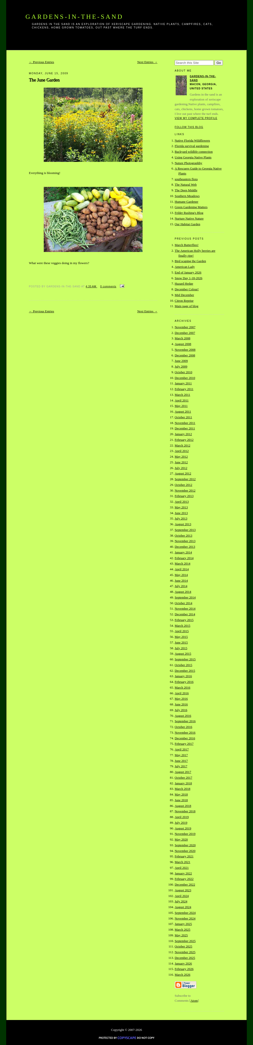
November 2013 (185, 541)
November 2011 (185, 423)
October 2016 (183, 727)
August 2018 (183, 806)
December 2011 (185, 428)
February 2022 (184, 879)
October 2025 (183, 946)
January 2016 (183, 676)
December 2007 (185, 333)
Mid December (184, 295)
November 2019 (185, 834)
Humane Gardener (186, 201)
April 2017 (182, 749)
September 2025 (185, 941)
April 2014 (182, 569)
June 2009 (181, 361)
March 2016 (182, 687)
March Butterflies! (186, 245)
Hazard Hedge (184, 283)
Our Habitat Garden (187, 224)
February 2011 (184, 389)
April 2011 (182, 400)
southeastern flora (186, 179)
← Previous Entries (41, 62)
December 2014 (185, 614)
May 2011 (181, 406)
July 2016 (181, 710)
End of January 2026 (188, 272)
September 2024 (185, 913)
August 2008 (183, 344)
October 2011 (183, 417)
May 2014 (181, 575)
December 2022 (185, 884)
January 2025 (183, 924)
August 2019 (183, 828)
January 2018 (183, 783)
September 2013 (185, 530)
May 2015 (181, 637)
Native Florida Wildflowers (192, 140)
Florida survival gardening (192, 146)
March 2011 (182, 395)
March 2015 (182, 625)
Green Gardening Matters (191, 207)
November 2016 (185, 732)
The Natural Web (186, 184)
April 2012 (182, 451)
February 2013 (184, 496)
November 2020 (185, 851)
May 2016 (181, 698)
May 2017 (181, 755)
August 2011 (183, 411)
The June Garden (44, 79)
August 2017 (183, 772)
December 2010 (185, 378)
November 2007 (185, 327)
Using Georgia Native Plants (193, 157)
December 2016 (185, 738)
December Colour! (187, 289)
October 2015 (183, 665)
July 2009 (181, 366)
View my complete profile (196, 118)
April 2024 (182, 896)
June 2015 (181, 642)
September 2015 (185, 659)
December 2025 (185, 958)
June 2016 (181, 704)
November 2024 (185, 918)
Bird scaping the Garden (190, 261)
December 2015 (185, 670)
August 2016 (183, 716)
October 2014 (183, 603)
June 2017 (181, 761)
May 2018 (181, 794)
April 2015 (182, 631)
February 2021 (184, 856)
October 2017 (183, 777)
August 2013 (183, 524)
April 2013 (182, 501)
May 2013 (181, 507)
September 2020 (185, 845)
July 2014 (181, 586)
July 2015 (181, 648)
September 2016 (185, 721)
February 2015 (184, 620)
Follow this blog (189, 127)
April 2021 (182, 868)
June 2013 (181, 513)
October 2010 (183, 372)
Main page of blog (186, 306)
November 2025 (185, 952)
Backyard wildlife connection (194, 151)
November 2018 (185, 811)
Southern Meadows (187, 196)
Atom (194, 1000)
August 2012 (183, 473)
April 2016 (182, 693)
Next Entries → (147, 62)
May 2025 (181, 935)
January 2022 (183, 873)
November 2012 (185, 490)
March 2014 (182, 563)
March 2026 (182, 974)
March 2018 (182, 789)
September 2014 (185, 597)
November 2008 (185, 349)
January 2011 (183, 383)
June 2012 (181, 462)
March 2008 (182, 338)
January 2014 (183, 552)
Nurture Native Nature (189, 218)
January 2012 (183, 434)
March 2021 (182, 862)
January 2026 (183, 963)
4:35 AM (91, 286)
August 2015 (183, 653)
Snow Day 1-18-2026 (188, 278)
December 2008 (185, 355)
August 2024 (183, 907)
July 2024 (181, 901)
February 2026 (184, 969)
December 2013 (185, 546)
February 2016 (184, 682)
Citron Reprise (184, 300)
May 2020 (181, 839)
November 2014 (185, 608)
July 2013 (181, 518)
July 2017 (181, 766)
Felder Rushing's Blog (189, 213)
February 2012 (184, 440)
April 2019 (182, 817)
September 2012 (185, 479)
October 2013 (183, 535)
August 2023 (183, 890)
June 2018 (181, 800)
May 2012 (181, 456)
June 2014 (181, 580)
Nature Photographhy (188, 163)
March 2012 (182, 445)
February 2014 (184, 558)
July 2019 (181, 822)
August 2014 (183, 592)
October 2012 (183, 485)
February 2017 (184, 744)
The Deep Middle (186, 190)
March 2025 (182, 929)
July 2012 (181, 468)
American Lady (185, 267)
